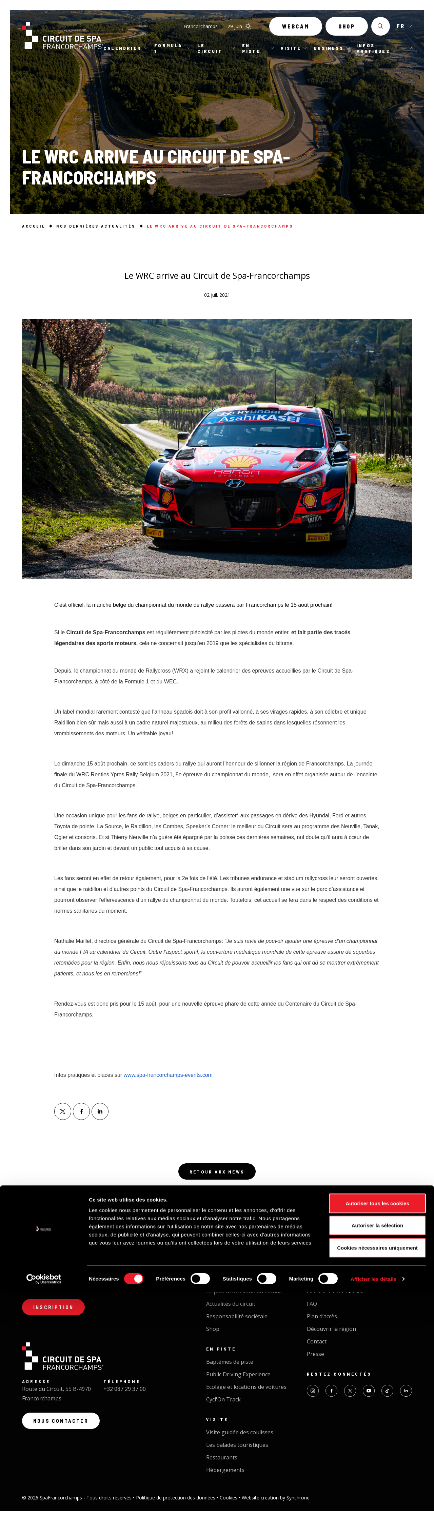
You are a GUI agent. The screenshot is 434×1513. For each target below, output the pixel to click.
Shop (346, 29)
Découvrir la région (331, 1330)
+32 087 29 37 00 (124, 1393)
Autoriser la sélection (377, 1446)
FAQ (312, 1305)
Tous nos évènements (234, 1247)
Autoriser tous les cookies (377, 1424)
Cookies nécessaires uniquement (377, 1468)
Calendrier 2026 (226, 1260)
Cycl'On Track (223, 1401)
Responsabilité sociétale (237, 1318)
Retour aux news (217, 1172)
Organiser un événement (339, 1260)
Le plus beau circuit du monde (244, 1293)
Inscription (55, 1310)
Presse (315, 1355)
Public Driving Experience (238, 1376)
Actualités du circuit (230, 1305)
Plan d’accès (322, 1318)
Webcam (295, 29)
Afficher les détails (373, 1499)
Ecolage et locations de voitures (246, 1388)
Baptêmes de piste (229, 1363)
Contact (317, 1343)
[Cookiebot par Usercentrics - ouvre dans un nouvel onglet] (44, 1500)
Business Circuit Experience (342, 1247)
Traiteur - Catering (331, 1272)
